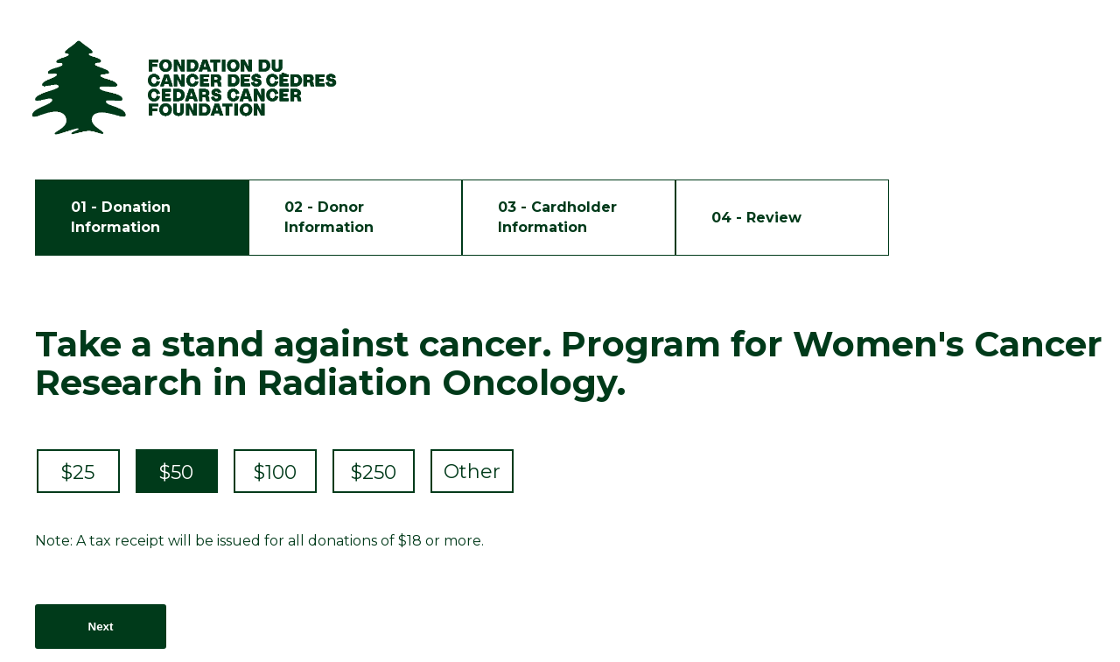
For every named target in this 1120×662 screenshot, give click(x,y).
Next (101, 626)
